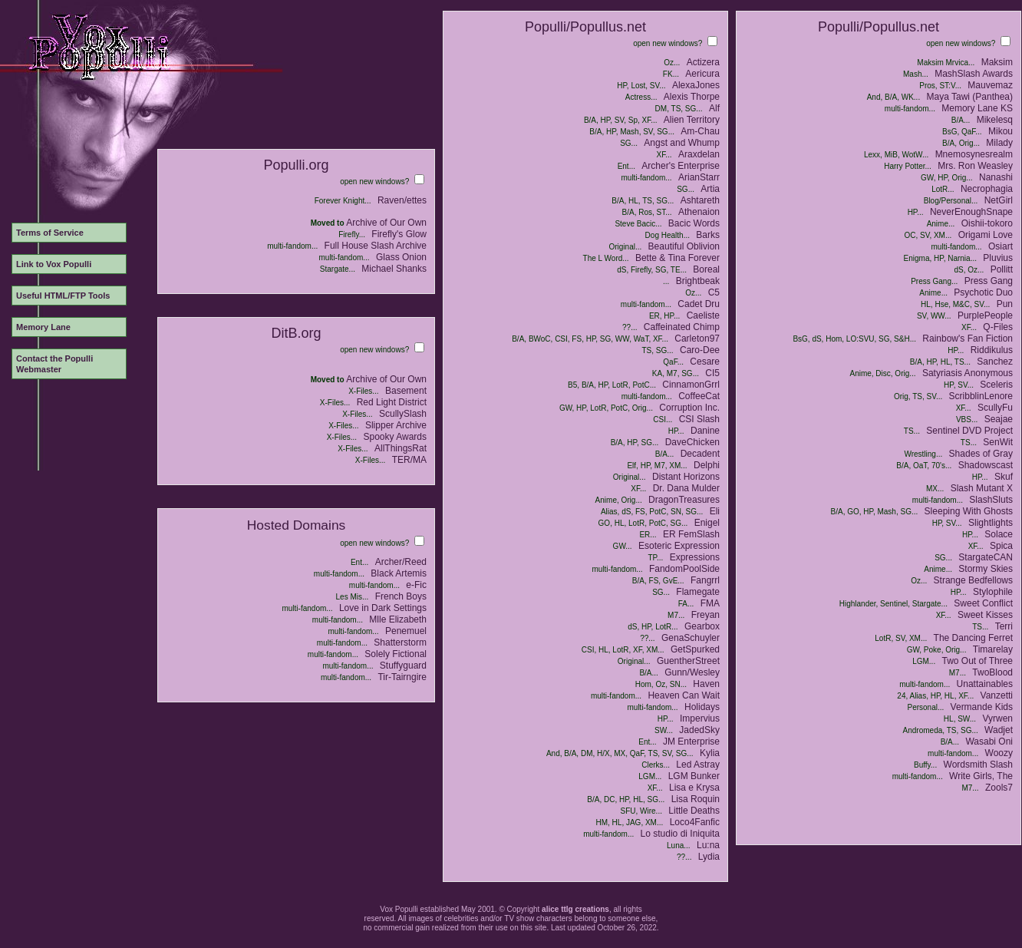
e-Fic (416, 585)
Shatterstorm (400, 642)
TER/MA (409, 459)
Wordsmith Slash (978, 764)
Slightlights (990, 522)
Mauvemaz (990, 85)
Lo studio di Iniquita (680, 833)
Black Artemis (399, 573)
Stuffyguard (403, 665)
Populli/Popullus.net (585, 27)
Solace (998, 534)
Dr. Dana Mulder (686, 488)
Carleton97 (697, 338)
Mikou (1000, 131)
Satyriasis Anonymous (967, 373)
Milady (999, 142)
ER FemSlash (691, 534)
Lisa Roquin (695, 799)
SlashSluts (991, 499)
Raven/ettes (402, 200)
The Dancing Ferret (973, 638)
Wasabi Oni (989, 741)
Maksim (997, 62)
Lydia (709, 856)
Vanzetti (997, 695)
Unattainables (985, 684)
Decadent (700, 453)
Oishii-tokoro (987, 223)
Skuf (1003, 476)
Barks (708, 235)
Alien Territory (692, 119)
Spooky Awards (395, 436)
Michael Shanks (394, 268)
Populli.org (295, 165)
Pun (1005, 304)
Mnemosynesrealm (974, 154)
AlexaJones (696, 85)
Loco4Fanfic (695, 822)
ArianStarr (699, 177)
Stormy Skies (985, 568)
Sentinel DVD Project (969, 430)
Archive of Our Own (386, 222)
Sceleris (996, 384)
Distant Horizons (686, 476)
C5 (714, 292)
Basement (406, 390)
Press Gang (988, 281)
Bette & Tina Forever (677, 258)
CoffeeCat (699, 396)
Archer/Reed (401, 562)
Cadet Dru (698, 304)
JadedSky (699, 730)
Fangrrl (705, 580)
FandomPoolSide (684, 568)
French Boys (401, 596)
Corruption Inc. (689, 407)
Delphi (707, 465)
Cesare (705, 361)
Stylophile (993, 591)
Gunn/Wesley (692, 672)
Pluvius (998, 258)
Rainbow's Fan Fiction (967, 338)
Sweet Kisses (985, 614)
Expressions (695, 557)
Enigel (707, 522)
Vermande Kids (982, 707)
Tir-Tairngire (402, 677)
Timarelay (993, 649)
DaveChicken (692, 442)
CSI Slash (699, 419)
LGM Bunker (694, 776)
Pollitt (1002, 269)
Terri (1004, 626)
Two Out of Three (978, 661)
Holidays (702, 707)
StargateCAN (985, 557)
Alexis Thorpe (692, 96)
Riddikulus (992, 350)
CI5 (712, 373)
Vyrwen (997, 718)
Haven (706, 684)
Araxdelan (699, 154)
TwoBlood (992, 672)
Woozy (999, 753)
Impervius (700, 718)
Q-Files (998, 327)
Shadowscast (985, 465)
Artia (710, 188)
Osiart (1000, 246)
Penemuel (406, 631)
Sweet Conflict (983, 603)
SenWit (998, 442)
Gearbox (702, 626)
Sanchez (995, 361)
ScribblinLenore (981, 396)
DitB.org (296, 333)
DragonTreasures (684, 499)
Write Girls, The (981, 776)
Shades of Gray (981, 453)
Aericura (702, 73)
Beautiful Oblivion (684, 246)
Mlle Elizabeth (398, 619)
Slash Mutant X (982, 488)
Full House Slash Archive (376, 245)
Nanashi (996, 177)
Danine (705, 430)
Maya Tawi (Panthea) (970, 96)
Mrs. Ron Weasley (975, 165)
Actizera (703, 62)
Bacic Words (694, 223)
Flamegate (698, 591)
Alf (714, 108)
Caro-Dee (700, 350)
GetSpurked (695, 649)
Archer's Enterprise (680, 165)
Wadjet (998, 730)
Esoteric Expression (679, 545)
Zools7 (999, 787)
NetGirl (998, 200)
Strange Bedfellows (973, 580)
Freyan (705, 614)
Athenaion (699, 211)
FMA (710, 603)
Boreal (706, 269)
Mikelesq (995, 119)
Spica (1001, 545)
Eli (715, 511)
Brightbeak (698, 281)
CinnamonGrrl (691, 384)
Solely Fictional (395, 654)
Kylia (710, 753)
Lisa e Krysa (694, 787)
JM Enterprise (691, 741)
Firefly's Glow (399, 234)
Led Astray (698, 764)
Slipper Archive (396, 425)
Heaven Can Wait (684, 695)
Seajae (998, 419)
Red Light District (392, 402)
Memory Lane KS (977, 108)
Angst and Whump (682, 142)
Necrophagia (987, 188)
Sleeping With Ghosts (969, 511)
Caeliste (703, 315)
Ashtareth (700, 200)
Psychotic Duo (983, 292)
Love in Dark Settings (383, 608)
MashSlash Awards (974, 73)
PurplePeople (985, 315)
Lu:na (708, 845)
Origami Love (985, 235)
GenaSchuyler (690, 638)
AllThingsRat (400, 448)
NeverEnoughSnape (971, 211)
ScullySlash (403, 413)
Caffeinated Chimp (682, 327)
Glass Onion (401, 257)
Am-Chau (700, 131)
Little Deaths (694, 810)
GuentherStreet (688, 661)
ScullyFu (995, 407)
